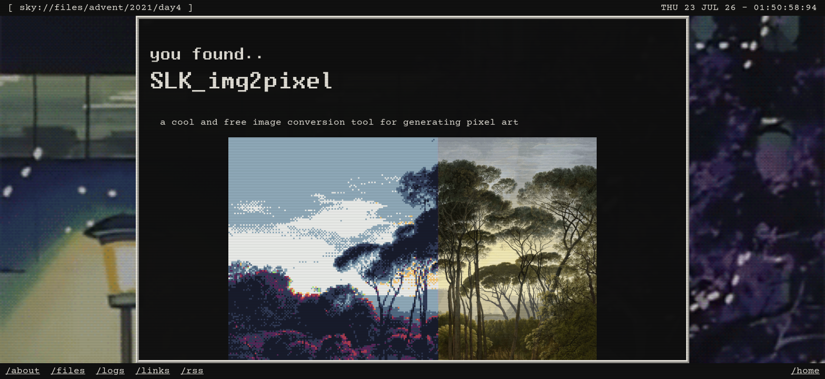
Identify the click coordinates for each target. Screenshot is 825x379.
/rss (192, 371)
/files (68, 371)
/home (805, 371)
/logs (110, 371)
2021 (141, 8)
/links (152, 371)
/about (22, 371)
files (68, 8)
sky (28, 8)
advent (106, 8)
